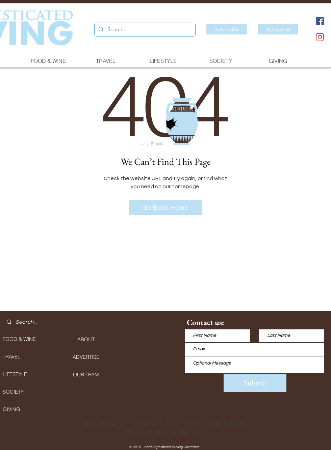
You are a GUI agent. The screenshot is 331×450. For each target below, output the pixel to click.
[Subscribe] (226, 29)
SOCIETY (13, 392)
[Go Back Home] (165, 207)
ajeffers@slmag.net (165, 432)
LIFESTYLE (15, 374)
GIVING (11, 409)
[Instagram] (320, 37)
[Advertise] (278, 29)
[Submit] (255, 383)
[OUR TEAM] (86, 374)
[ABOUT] (86, 339)
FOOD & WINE (19, 339)
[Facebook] (320, 21)
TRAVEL (11, 356)
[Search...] (144, 29)
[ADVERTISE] (86, 357)
